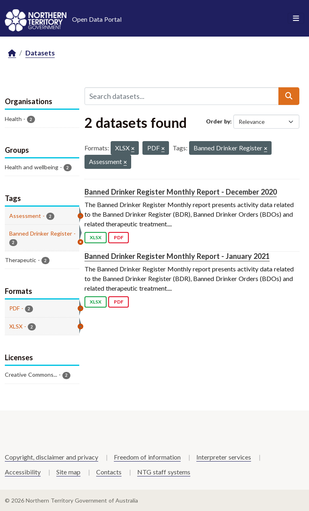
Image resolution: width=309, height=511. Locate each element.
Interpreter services (223, 457)
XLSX (95, 237)
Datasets (40, 53)
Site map (68, 472)
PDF (119, 237)
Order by (218, 121)
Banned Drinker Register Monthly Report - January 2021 (177, 256)
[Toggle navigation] (296, 18)
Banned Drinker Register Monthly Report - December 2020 (180, 191)
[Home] (12, 53)
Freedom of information (147, 457)
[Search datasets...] (181, 96)
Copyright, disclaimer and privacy (51, 457)
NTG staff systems (163, 472)
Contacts (109, 472)
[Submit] (288, 96)
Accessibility (23, 472)
